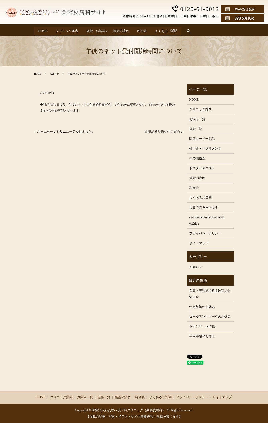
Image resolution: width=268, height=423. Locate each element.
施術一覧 (195, 129)
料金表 (168, 30)
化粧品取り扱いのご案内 (162, 131)
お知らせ (54, 73)
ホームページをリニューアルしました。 (66, 131)
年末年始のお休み (202, 306)
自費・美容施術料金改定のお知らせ (210, 294)
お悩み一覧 (197, 119)
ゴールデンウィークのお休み (210, 316)
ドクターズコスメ (202, 168)
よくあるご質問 (198, 30)
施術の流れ (141, 30)
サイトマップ (198, 243)
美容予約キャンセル (203, 207)
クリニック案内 (76, 30)
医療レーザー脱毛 (202, 138)
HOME (46, 30)
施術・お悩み (111, 30)
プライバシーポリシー (205, 233)
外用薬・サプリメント (205, 148)
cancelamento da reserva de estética (206, 220)
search (224, 30)
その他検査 (197, 158)
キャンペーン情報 (202, 326)
